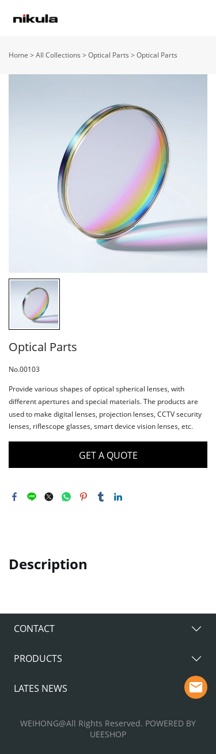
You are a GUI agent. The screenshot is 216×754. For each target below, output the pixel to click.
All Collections (58, 55)
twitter (49, 496)
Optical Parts (108, 55)
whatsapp (66, 496)
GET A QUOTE (108, 455)
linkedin (118, 496)
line (31, 496)
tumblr (101, 496)
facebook (14, 496)
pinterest (83, 496)
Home (18, 55)
